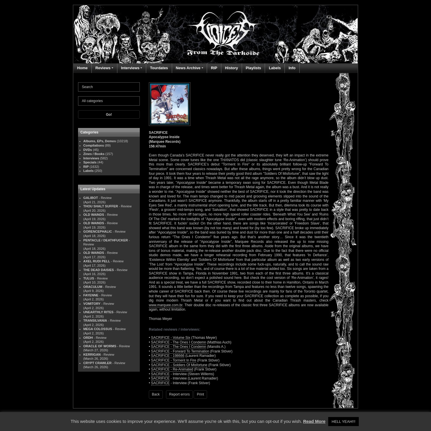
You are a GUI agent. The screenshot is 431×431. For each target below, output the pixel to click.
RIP (214, 68)
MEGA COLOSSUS (97, 329)
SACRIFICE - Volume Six (170, 338)
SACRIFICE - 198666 (168, 356)
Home (82, 68)
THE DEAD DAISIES (98, 270)
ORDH (88, 337)
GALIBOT (90, 198)
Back (156, 394)
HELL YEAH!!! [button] (344, 421)
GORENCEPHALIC (97, 231)
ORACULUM (92, 286)
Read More (314, 421)
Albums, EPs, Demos (99, 141)
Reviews (103, 68)
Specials (89, 162)
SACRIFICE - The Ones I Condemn (178, 342)
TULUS (88, 278)
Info (292, 68)
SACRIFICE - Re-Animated (172, 369)
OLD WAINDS (93, 214)
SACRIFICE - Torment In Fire (173, 360)
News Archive (188, 68)
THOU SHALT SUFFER (100, 206)
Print (200, 394)
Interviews (130, 68)
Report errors (179, 394)
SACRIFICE (160, 374)
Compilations (93, 145)
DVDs (87, 150)
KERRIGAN (92, 354)
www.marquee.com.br (165, 305)
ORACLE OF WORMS (99, 346)
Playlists (253, 68)
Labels (275, 68)
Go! (109, 115)
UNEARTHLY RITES (98, 312)
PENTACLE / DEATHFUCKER (105, 240)
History (231, 68)
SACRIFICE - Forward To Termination (180, 351)
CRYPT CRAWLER (97, 363)
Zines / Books (94, 154)
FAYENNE (90, 295)
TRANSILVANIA (95, 320)
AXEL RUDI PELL (96, 261)
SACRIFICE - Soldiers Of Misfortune (179, 365)
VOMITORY (91, 303)
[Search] (109, 87)
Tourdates (159, 68)
